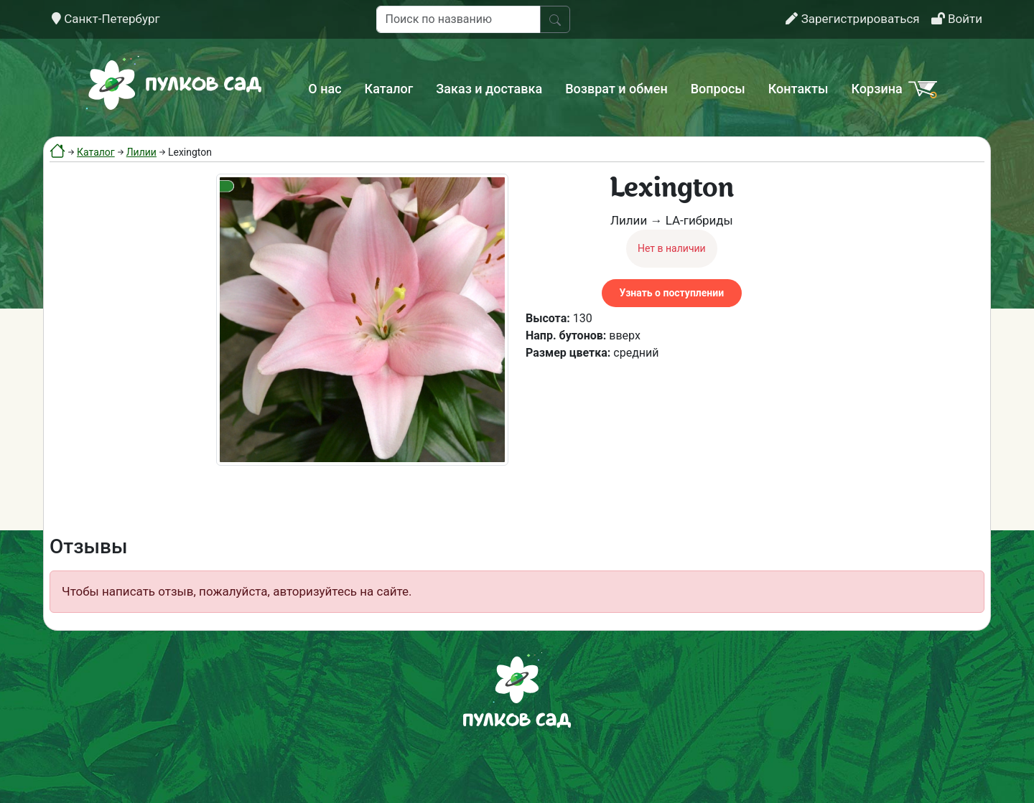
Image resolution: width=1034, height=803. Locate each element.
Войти (956, 18)
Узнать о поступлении (672, 293)
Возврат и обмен (616, 88)
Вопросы (718, 88)
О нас (324, 88)
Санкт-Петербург (106, 18)
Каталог (389, 88)
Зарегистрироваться (852, 18)
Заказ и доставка (489, 88)
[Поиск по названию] (458, 19)
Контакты (798, 88)
